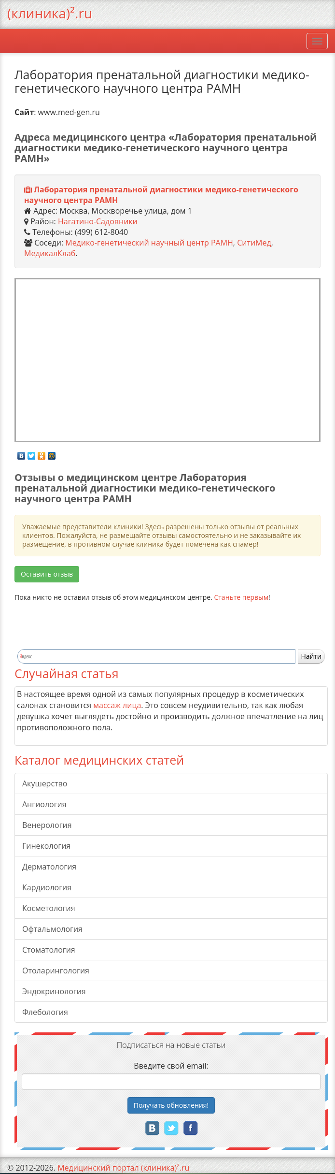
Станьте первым (241, 597)
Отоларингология (55, 970)
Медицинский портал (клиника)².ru (123, 1167)
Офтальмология (52, 929)
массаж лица (117, 705)
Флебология (45, 1012)
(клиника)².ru (49, 13)
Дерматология (49, 866)
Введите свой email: (171, 1065)
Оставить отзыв (47, 574)
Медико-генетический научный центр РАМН (149, 242)
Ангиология (44, 804)
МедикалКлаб (49, 253)
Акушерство (44, 783)
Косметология (48, 908)
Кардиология (46, 887)
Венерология (47, 825)
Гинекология (46, 846)
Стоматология (48, 949)
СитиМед (254, 242)
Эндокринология (54, 991)
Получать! (171, 1105)
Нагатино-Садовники (98, 221)
